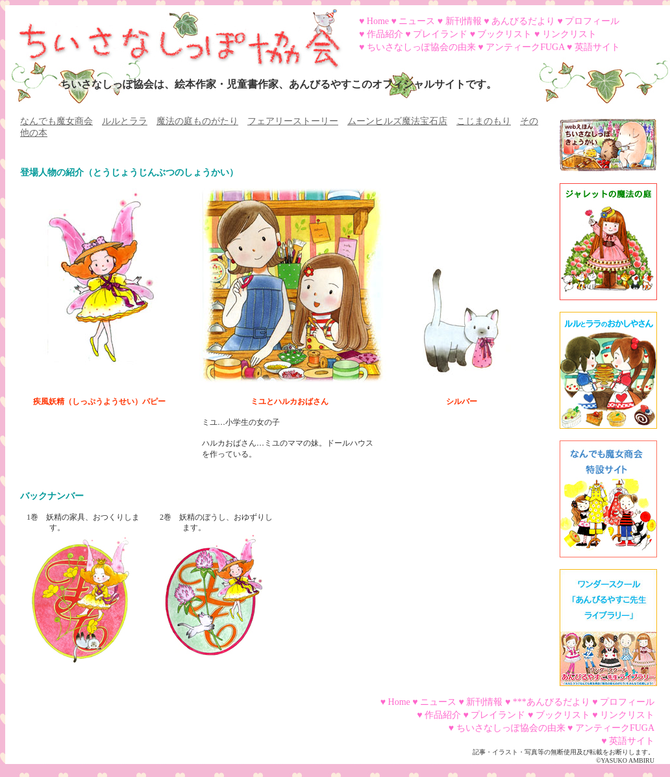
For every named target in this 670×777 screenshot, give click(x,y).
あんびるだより (523, 21)
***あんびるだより (551, 702)
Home (378, 21)
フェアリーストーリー (292, 121)
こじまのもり (483, 121)
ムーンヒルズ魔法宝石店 (397, 121)
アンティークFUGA (525, 47)
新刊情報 (463, 21)
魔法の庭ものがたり (197, 121)
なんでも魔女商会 (56, 121)
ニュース (417, 21)
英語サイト (597, 47)
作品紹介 (385, 34)
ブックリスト (504, 34)
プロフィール (592, 21)
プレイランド (440, 34)
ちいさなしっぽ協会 (174, 34)
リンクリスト (569, 34)
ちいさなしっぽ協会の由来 (421, 47)
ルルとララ (124, 121)
